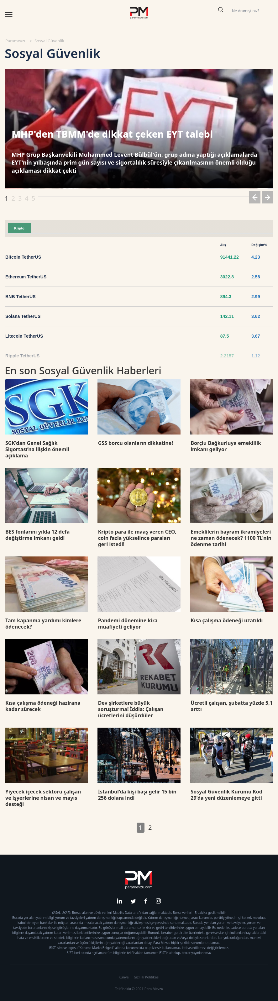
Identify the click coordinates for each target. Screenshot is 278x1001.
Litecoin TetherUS (24, 336)
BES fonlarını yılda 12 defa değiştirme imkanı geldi (37, 534)
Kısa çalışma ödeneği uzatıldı (227, 620)
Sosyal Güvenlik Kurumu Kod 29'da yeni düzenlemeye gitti (226, 794)
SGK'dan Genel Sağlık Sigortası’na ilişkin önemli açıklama (37, 449)
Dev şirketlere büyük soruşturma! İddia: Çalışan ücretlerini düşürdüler (131, 709)
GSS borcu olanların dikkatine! (135, 443)
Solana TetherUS (23, 316)
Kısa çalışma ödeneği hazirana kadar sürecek (43, 706)
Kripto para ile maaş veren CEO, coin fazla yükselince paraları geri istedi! (137, 538)
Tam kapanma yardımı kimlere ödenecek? (43, 623)
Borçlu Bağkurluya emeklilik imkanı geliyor (226, 446)
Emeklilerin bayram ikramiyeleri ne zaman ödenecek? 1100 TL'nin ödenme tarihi (231, 538)
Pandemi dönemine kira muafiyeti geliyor (128, 623)
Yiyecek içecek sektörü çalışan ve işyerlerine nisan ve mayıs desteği (43, 798)
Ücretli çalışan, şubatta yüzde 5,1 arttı (231, 706)
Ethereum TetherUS (25, 276)
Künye (123, 977)
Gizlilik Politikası (146, 977)
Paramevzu (16, 41)
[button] (254, 198)
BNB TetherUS (20, 296)
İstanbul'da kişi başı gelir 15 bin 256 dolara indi (137, 794)
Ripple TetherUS (22, 355)
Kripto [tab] (19, 228)
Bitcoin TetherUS (23, 257)
